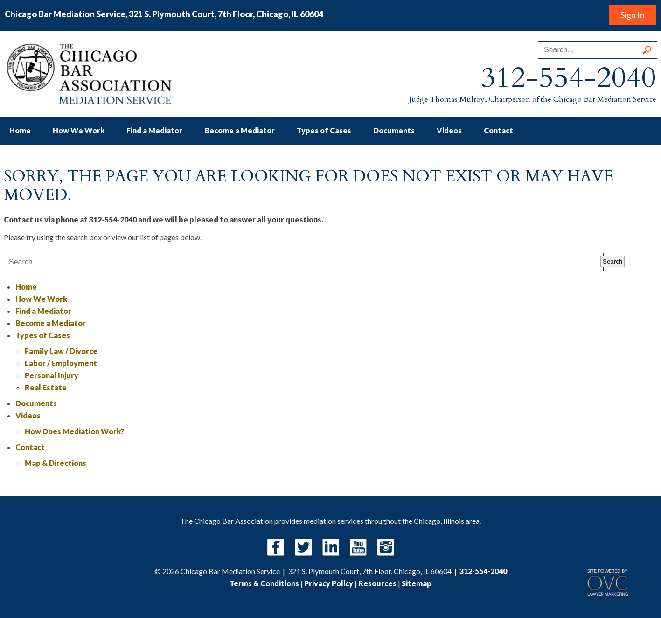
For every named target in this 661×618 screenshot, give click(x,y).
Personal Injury (51, 375)
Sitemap (416, 583)
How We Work (78, 130)
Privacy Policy (328, 583)
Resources (377, 583)
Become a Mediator (239, 130)
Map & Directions (55, 462)
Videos (449, 130)
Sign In (632, 15)
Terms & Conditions (264, 583)
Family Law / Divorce (61, 351)
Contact (498, 130)
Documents (394, 130)
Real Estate (46, 387)
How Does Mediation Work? (75, 431)
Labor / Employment (61, 363)
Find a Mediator (154, 130)
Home (20, 130)
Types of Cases (324, 130)
